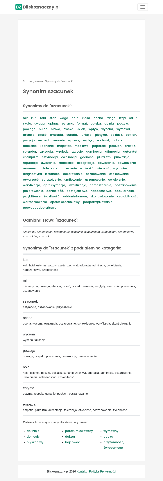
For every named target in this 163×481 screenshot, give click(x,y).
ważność (86, 168)
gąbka (108, 437)
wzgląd (88, 140)
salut (133, 118)
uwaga (39, 123)
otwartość (31, 179)
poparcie (99, 146)
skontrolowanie (102, 196)
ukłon (81, 129)
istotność (52, 174)
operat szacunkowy (65, 202)
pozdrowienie (33, 191)
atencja (29, 135)
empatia (56, 135)
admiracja (94, 151)
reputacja (30, 163)
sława (55, 129)
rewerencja (31, 168)
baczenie (30, 146)
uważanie (48, 163)
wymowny (110, 431)
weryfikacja (31, 185)
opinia (109, 123)
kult (34, 118)
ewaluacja (69, 157)
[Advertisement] (81, 51)
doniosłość (54, 191)
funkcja (86, 135)
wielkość (103, 168)
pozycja (29, 140)
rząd (122, 118)
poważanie (106, 163)
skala (27, 123)
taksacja (46, 151)
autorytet (130, 151)
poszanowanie (126, 185)
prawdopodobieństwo (39, 208)
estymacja (50, 157)
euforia (71, 135)
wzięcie (77, 151)
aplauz (53, 123)
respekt (43, 140)
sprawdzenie (51, 179)
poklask (116, 135)
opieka (96, 123)
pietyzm (101, 135)
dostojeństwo (77, 191)
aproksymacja (54, 185)
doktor (70, 437)
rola (43, 118)
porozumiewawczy (79, 431)
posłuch (115, 146)
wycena (107, 129)
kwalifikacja (77, 185)
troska (68, 129)
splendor (29, 151)
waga (64, 118)
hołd (75, 118)
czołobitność (127, 196)
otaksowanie (119, 174)
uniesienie (69, 168)
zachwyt (103, 140)
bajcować (72, 442)
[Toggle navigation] (142, 7)
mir (25, 118)
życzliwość (52, 196)
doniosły (33, 437)
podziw (122, 123)
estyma (67, 123)
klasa (86, 118)
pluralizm (104, 157)
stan (52, 118)
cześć (42, 135)
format (82, 123)
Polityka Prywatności (102, 471)
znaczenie (66, 163)
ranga (111, 118)
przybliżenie (31, 196)
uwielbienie (116, 179)
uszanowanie (95, 179)
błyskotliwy (35, 442)
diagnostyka (32, 174)
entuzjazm (30, 157)
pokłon (131, 135)
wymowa (123, 129)
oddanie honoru (75, 196)
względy (62, 151)
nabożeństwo (101, 191)
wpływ (93, 129)
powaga (29, 129)
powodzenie (127, 163)
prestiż (130, 146)
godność (87, 157)
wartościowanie (35, 202)
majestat (64, 146)
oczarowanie (72, 174)
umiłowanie (73, 179)
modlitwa (81, 146)
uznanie (59, 140)
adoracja (119, 140)
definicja (33, 431)
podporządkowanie (97, 202)
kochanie (47, 146)
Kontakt (82, 471)
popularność (124, 191)
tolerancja (50, 168)
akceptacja (85, 163)
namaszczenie (100, 185)
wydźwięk (120, 168)
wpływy (73, 140)
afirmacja (112, 151)
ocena (98, 118)
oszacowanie (96, 174)
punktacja (121, 157)
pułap (43, 129)
